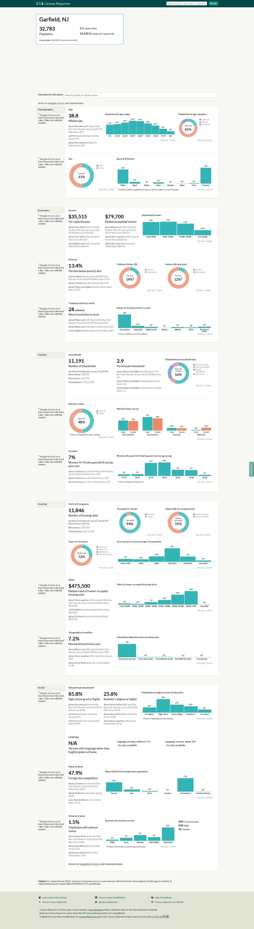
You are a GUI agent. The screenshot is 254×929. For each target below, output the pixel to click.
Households (74, 354)
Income (72, 210)
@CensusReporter (108, 902)
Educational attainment (81, 687)
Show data (164, 140)
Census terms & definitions (112, 897)
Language (73, 736)
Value (71, 579)
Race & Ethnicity (125, 158)
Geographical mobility (80, 632)
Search (213, 3)
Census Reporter (53, 3)
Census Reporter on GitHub (169, 902)
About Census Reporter (54, 902)
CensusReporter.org (89, 916)
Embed (172, 140)
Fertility (72, 451)
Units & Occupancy (78, 504)
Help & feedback (163, 897)
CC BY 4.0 (160, 916)
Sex (70, 158)
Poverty (72, 259)
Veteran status (76, 815)
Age (70, 109)
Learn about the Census (54, 897)
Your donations (96, 909)
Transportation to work (81, 303)
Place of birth (75, 766)
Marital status (76, 403)
